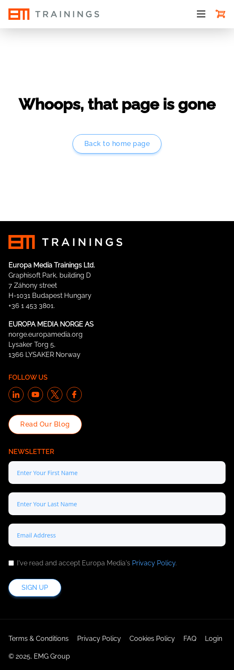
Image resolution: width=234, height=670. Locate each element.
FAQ (189, 639)
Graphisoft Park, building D (49, 275)
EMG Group (52, 656)
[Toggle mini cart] (220, 14)
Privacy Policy (153, 563)
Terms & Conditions (38, 639)
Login (213, 639)
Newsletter (31, 452)
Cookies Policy (152, 639)
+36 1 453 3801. (31, 306)
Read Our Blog (45, 424)
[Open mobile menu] (201, 14)
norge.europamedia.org (45, 334)
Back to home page (117, 144)
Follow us (28, 377)
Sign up (35, 588)
